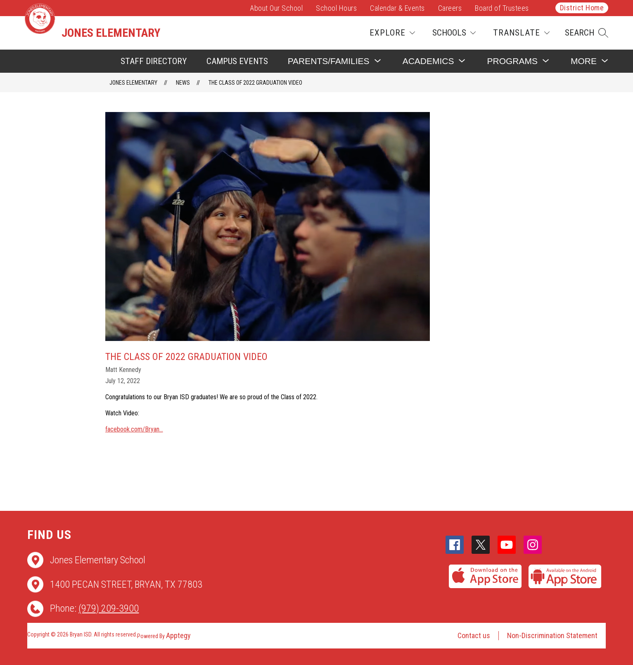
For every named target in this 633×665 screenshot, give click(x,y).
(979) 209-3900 (108, 608)
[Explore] (392, 33)
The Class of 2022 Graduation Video (255, 82)
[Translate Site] (521, 33)
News (183, 82)
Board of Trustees (502, 8)
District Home (582, 7)
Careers (450, 8)
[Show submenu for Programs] (512, 61)
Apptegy (178, 635)
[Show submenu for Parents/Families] (329, 61)
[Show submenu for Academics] (428, 61)
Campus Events (237, 61)
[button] (586, 33)
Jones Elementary (133, 82)
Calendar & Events (397, 8)
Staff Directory (154, 61)
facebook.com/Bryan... (134, 429)
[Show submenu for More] (584, 61)
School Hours (336, 8)
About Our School (276, 8)
